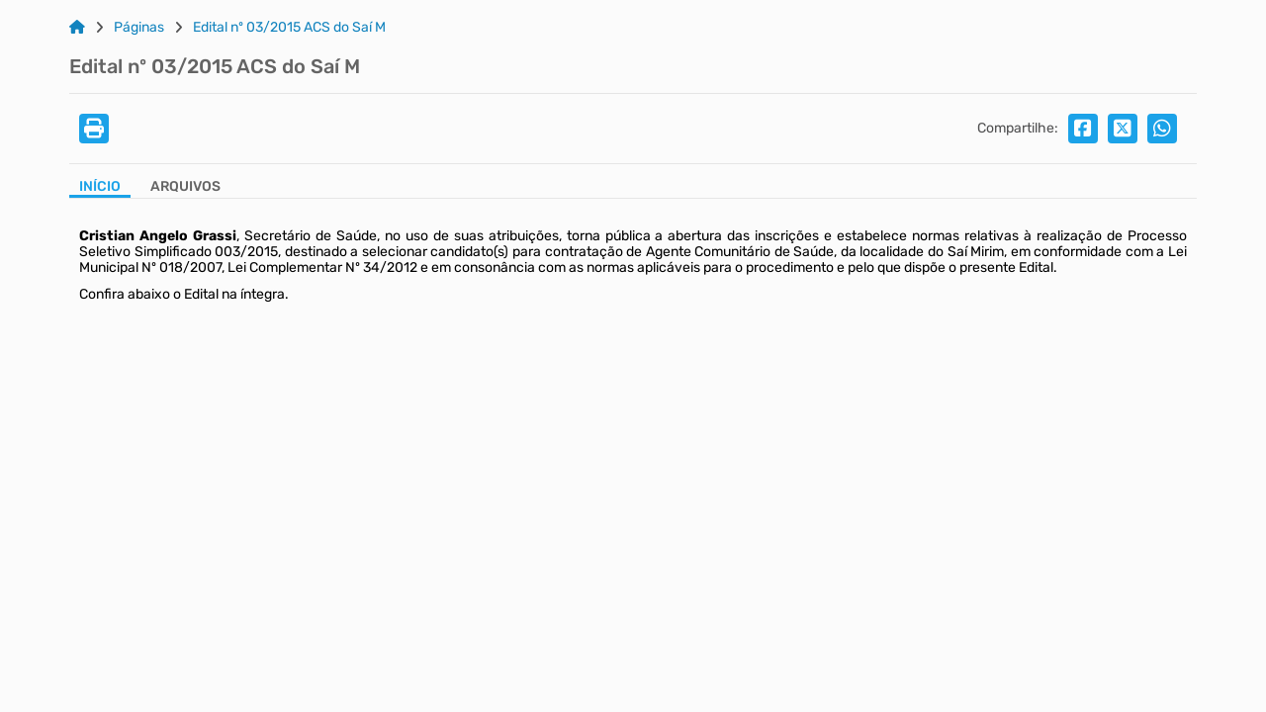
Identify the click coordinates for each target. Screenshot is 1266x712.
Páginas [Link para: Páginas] (139, 28)
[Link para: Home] (77, 28)
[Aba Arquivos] (185, 188)
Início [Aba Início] (100, 187)
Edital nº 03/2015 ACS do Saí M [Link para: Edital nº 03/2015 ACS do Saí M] (289, 28)
